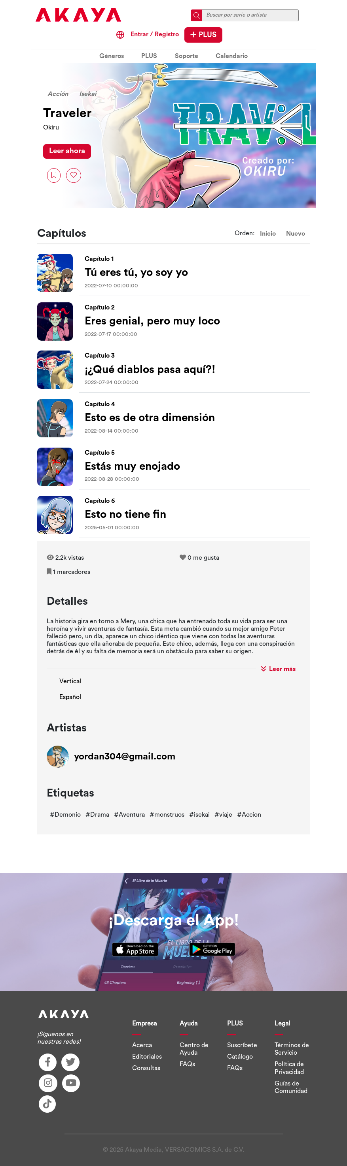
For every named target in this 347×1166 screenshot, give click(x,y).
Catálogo (240, 1057)
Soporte (186, 56)
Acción (57, 94)
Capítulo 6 (100, 501)
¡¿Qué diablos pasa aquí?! (150, 369)
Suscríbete (242, 1045)
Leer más (278, 668)
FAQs (187, 1064)
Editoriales (147, 1057)
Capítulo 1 (99, 259)
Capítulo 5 (100, 453)
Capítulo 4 (100, 404)
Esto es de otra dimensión (150, 417)
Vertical (70, 681)
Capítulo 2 (100, 307)
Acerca (142, 1045)
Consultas (146, 1068)
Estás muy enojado (132, 466)
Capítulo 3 (100, 355)
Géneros (111, 56)
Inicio (268, 234)
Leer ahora (67, 151)
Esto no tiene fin (125, 514)
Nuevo (295, 234)
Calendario (232, 56)
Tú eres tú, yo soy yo (136, 272)
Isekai (87, 94)
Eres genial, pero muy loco (152, 320)
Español (70, 697)
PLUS (203, 35)
